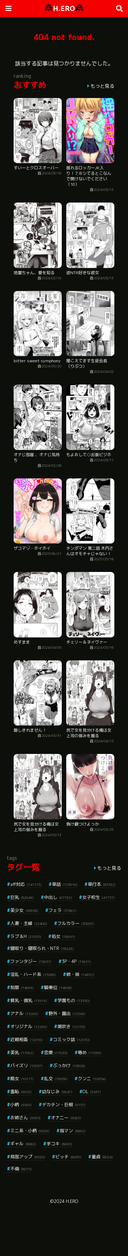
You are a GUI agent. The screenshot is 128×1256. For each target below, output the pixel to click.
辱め (89, 1052)
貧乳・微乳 (28, 1000)
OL (92, 1091)
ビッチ (68, 1157)
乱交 (56, 1078)
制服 (22, 987)
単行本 (102, 884)
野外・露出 (66, 1013)
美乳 (22, 1052)
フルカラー (75, 923)
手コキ (59, 1144)
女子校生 (98, 897)
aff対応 (26, 884)
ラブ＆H (25, 936)
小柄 (21, 1104)
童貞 (102, 1157)
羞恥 (21, 1091)
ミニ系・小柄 (29, 1130)
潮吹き (71, 1026)
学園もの (73, 1000)
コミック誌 (71, 1039)
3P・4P (76, 961)
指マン (73, 1130)
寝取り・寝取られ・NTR (42, 948)
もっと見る (102, 86)
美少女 (24, 910)
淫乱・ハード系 (33, 974)
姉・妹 (80, 974)
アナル (24, 1013)
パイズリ (26, 1065)
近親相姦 (26, 1039)
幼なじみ (57, 1091)
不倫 (21, 1169)
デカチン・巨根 (64, 1104)
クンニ (92, 1078)
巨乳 (22, 897)
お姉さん (25, 1117)
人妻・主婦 (28, 923)
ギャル (23, 1144)
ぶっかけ (69, 1065)
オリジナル (28, 1026)
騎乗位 (58, 987)
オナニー (66, 1117)
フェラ (62, 910)
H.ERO (64, 8)
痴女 (22, 1078)
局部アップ (27, 1157)
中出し (58, 897)
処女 (63, 936)
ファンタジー (31, 961)
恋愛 (56, 1052)
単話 (64, 884)
